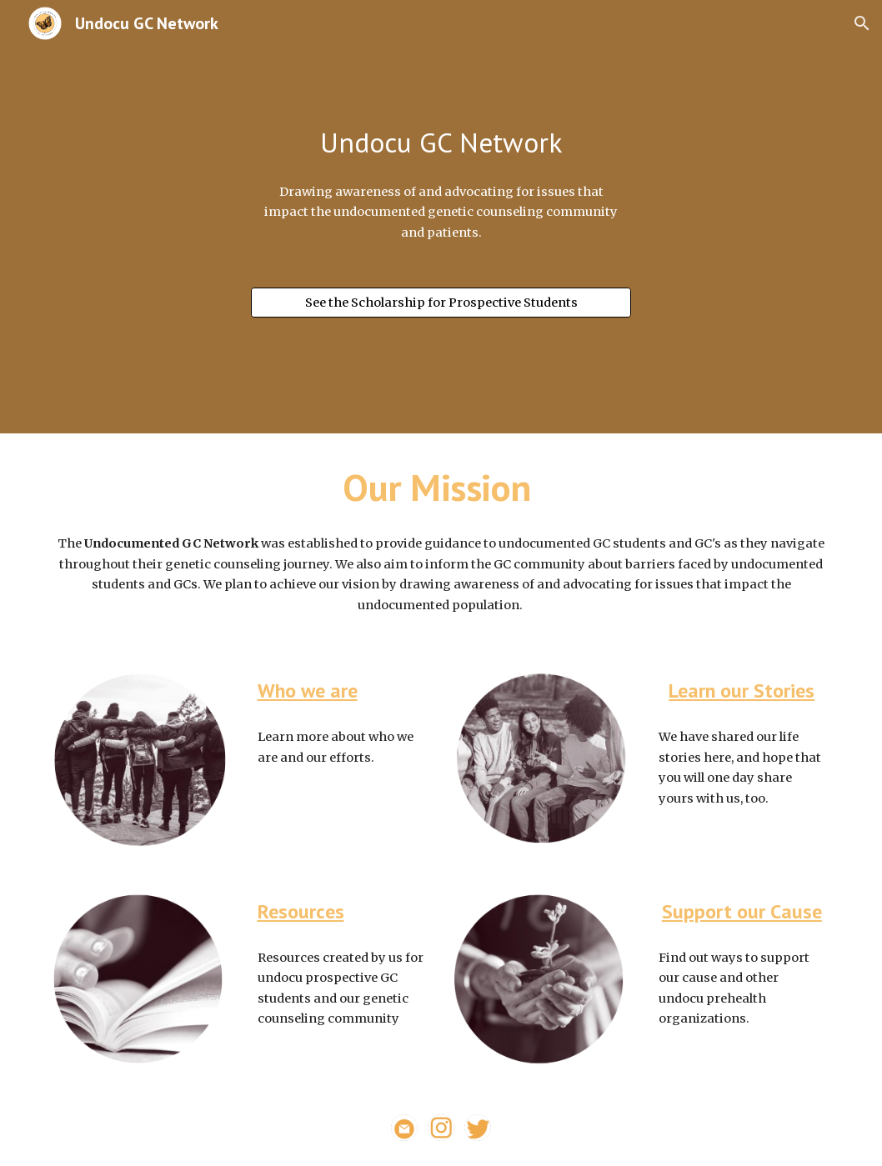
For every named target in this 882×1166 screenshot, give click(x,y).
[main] (441, 143)
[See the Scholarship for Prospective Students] (441, 302)
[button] (862, 23)
